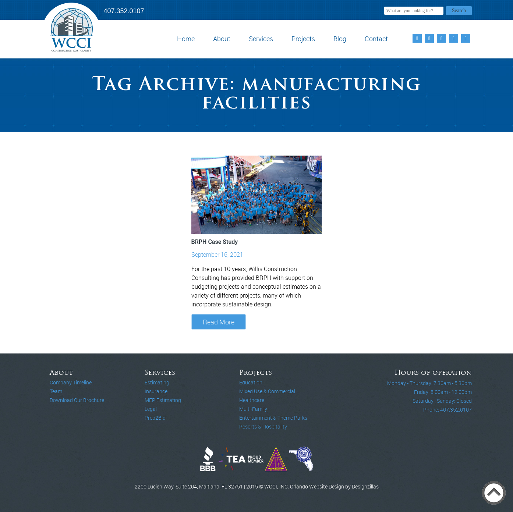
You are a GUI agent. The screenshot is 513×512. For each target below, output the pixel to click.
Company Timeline (71, 382)
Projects (303, 38)
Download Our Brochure (77, 400)
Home (186, 38)
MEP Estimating (163, 400)
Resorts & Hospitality (263, 426)
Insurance (156, 391)
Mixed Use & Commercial (267, 391)
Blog (339, 38)
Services (261, 38)
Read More (218, 321)
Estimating (157, 382)
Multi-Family (253, 408)
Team (56, 391)
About (221, 38)
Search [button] (459, 10)
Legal (151, 408)
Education (250, 382)
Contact (376, 38)
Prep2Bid (155, 417)
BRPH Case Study (214, 241)
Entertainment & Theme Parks (273, 417)
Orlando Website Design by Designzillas (334, 486)
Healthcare (251, 400)
